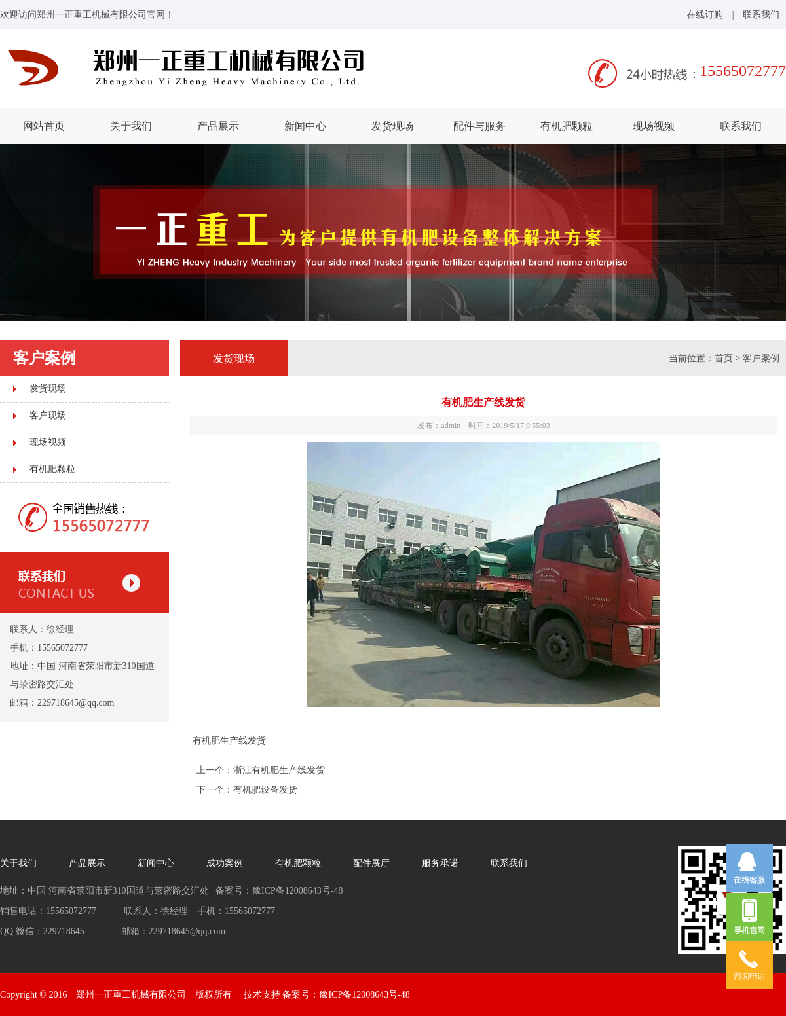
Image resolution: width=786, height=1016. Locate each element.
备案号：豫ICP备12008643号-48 (345, 995)
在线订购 (704, 15)
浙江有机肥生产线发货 (279, 770)
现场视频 (654, 126)
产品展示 (218, 126)
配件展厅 (371, 863)
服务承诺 (440, 863)
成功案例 (224, 863)
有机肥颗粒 (566, 126)
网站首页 (44, 126)
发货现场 (392, 126)
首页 (724, 358)
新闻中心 (305, 126)
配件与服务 (479, 126)
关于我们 (131, 126)
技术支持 (262, 995)
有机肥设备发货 (265, 790)
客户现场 (47, 415)
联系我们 (761, 15)
